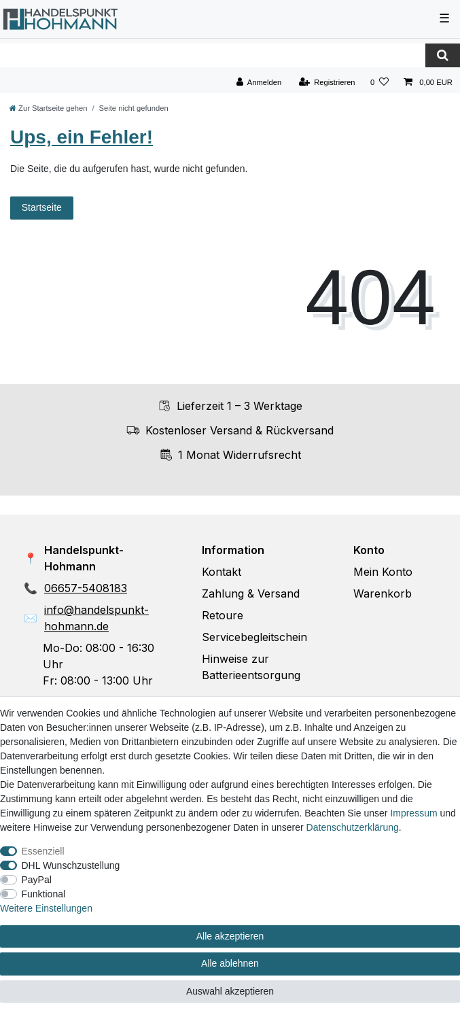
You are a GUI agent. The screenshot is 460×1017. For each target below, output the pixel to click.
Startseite (42, 207)
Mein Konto (382, 572)
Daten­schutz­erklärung (352, 827)
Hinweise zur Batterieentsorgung (251, 667)
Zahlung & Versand (251, 593)
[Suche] (442, 55)
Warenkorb (382, 593)
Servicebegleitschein (254, 637)
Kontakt (221, 572)
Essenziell (43, 851)
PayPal (37, 879)
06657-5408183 (85, 588)
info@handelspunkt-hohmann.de (96, 618)
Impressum (413, 813)
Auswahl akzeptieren (230, 991)
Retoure (222, 615)
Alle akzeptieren (230, 936)
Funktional (44, 894)
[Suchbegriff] (212, 55)
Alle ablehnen (230, 963)
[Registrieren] (326, 82)
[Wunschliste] (379, 82)
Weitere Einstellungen (46, 908)
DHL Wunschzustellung (71, 865)
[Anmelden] (259, 82)
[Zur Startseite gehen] (48, 108)
